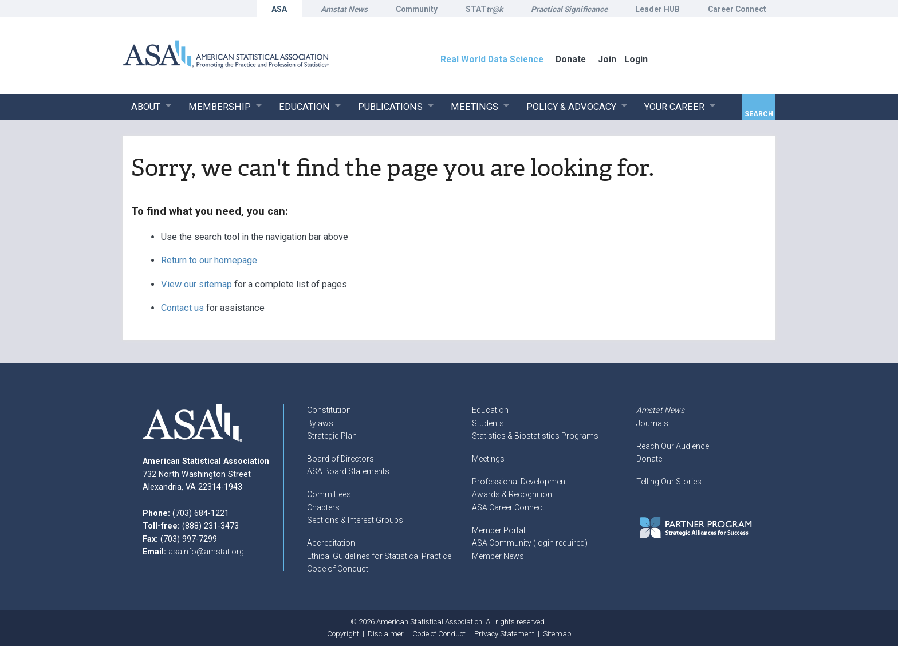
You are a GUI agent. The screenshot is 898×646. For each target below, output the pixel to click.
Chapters (323, 507)
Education (490, 410)
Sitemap (557, 633)
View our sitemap (196, 284)
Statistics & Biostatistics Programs (535, 435)
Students (488, 423)
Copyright (343, 633)
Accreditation (331, 542)
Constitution (329, 410)
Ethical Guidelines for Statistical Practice (379, 556)
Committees (329, 494)
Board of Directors (340, 458)
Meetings (488, 458)
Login (636, 59)
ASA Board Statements (348, 471)
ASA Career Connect (508, 507)
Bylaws (320, 423)
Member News (498, 556)
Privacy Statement (504, 633)
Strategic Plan (332, 435)
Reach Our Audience (672, 446)
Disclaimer (386, 633)
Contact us (182, 307)
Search (759, 114)
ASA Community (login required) (530, 542)
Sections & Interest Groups (355, 520)
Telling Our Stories (669, 481)
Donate (649, 458)
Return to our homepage (209, 260)
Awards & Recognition (512, 494)
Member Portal (498, 530)
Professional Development (520, 481)
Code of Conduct (337, 568)
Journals (652, 423)
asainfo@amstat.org (206, 551)
